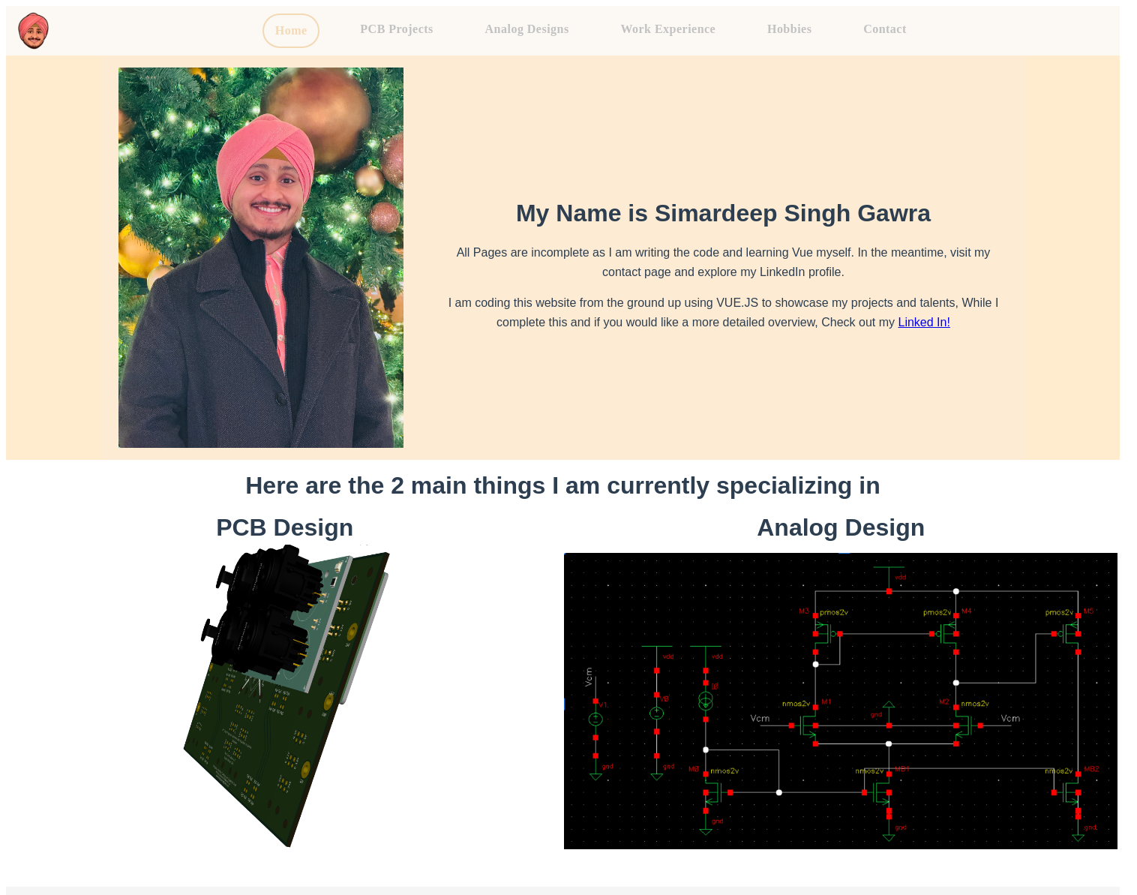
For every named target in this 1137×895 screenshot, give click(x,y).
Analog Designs (527, 29)
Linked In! (924, 322)
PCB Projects (396, 29)
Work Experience (668, 29)
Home (291, 30)
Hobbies (789, 29)
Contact (885, 29)
